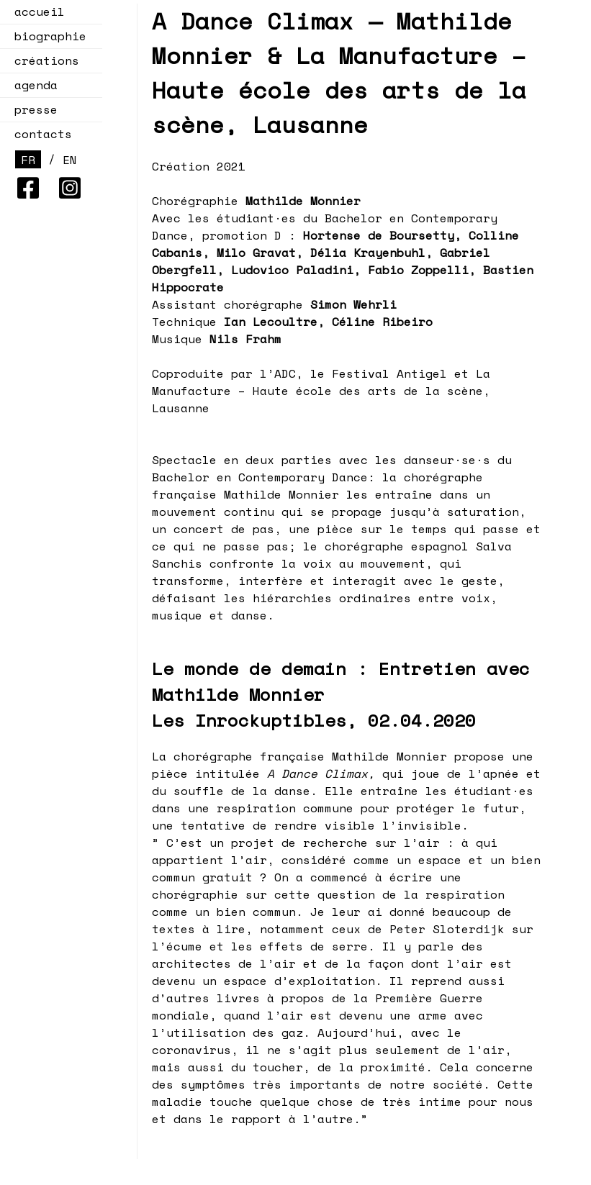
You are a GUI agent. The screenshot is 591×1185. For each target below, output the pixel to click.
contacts (43, 133)
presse (36, 109)
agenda (32, 85)
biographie (50, 36)
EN (70, 159)
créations (42, 60)
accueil (39, 11)
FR (28, 159)
